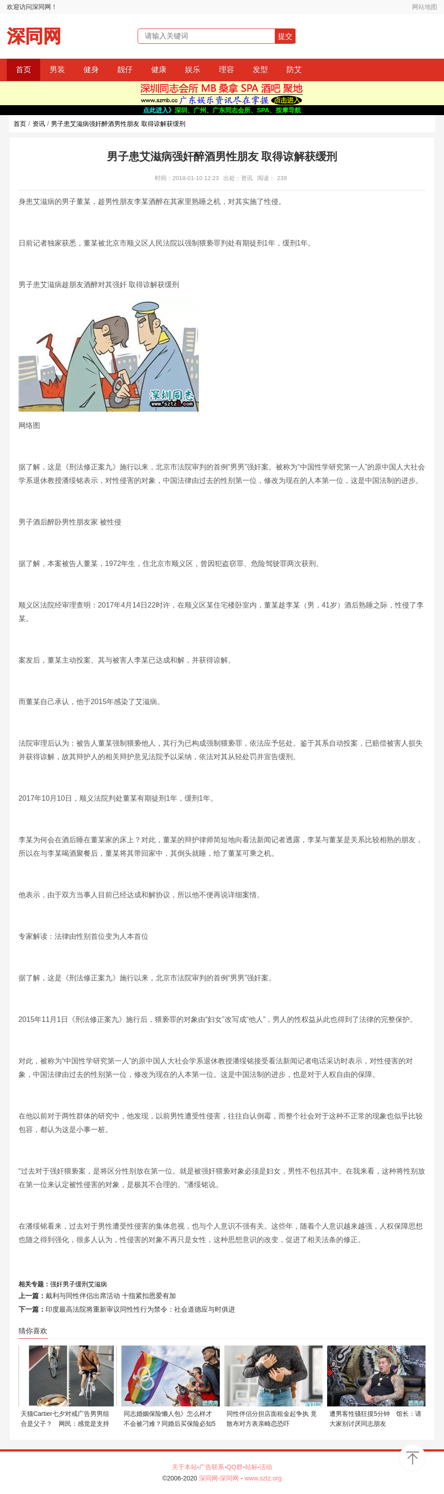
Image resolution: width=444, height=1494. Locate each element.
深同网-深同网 (220, 1478)
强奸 (56, 1284)
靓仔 (125, 69)
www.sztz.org (263, 1478)
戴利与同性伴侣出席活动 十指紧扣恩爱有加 (111, 1295)
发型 (260, 69)
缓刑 (81, 1284)
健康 (158, 69)
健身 (91, 69)
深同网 (34, 36)
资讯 (38, 123)
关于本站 (184, 1467)
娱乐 (192, 69)
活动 (265, 1467)
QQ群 (235, 1467)
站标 (251, 1467)
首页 (23, 69)
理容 (226, 69)
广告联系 (211, 1467)
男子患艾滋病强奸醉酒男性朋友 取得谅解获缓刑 (118, 123)
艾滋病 (97, 1284)
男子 (69, 1284)
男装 (57, 69)
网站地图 (424, 6)
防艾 (294, 69)
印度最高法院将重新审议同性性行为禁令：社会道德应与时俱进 (140, 1309)
